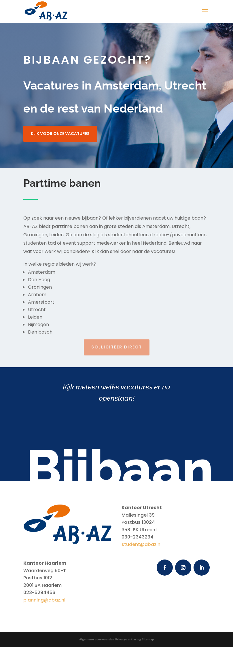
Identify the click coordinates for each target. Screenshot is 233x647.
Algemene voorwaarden (96, 639)
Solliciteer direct (116, 345)
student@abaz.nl (142, 544)
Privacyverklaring (128, 639)
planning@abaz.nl (44, 600)
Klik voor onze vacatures (60, 133)
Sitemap (148, 639)
